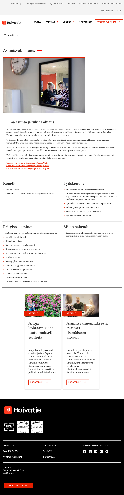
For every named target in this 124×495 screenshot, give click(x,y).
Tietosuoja (49, 457)
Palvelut (50, 22)
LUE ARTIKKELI (39, 382)
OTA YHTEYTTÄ (18, 485)
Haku (119, 11)
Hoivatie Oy (16, 4)
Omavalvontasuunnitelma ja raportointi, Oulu (27, 163)
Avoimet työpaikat (109, 22)
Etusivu (37, 22)
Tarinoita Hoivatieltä (88, 4)
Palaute (47, 451)
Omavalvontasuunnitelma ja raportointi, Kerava (27, 166)
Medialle (71, 4)
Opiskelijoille (107, 11)
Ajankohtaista (56, 4)
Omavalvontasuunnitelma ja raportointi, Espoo (27, 168)
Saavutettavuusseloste (95, 445)
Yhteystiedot (85, 22)
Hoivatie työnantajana (112, 4)
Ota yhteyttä (50, 445)
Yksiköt (67, 22)
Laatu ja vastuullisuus (36, 4)
